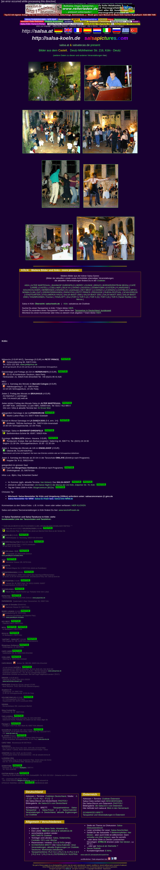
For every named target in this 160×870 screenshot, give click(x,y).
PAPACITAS (69, 292)
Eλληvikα (125, 32)
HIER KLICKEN (79, 505)
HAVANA (60, 290)
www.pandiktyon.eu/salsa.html (12, 555)
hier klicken (46, 482)
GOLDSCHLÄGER (31, 290)
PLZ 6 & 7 (37, 854)
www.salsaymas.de (54, 671)
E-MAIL (108, 850)
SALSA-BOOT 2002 (112, 294)
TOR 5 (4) (105, 297)
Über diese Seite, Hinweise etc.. (54, 828)
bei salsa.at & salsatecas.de (57, 831)
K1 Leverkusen (72, 290)
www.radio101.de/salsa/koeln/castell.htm (95, 855)
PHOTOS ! (63, 801)
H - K (39, 798)
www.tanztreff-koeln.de (69, 510)
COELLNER (55, 287)
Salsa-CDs (31, 3)
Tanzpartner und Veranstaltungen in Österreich (104, 815)
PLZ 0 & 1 (52, 852)
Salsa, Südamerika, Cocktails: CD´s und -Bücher (51, 839)
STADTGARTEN (32, 294)
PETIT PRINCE (83, 292)
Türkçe (133, 32)
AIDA (27, 285)
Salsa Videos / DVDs (42, 3)
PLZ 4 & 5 (74, 852)
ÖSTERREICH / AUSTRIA (66, 854)
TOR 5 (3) (94, 297)
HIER (70, 308)
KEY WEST (86, 290)
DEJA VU (66, 287)
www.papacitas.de (38, 598)
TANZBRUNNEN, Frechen (41, 297)
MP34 (133, 290)
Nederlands (97, 32)
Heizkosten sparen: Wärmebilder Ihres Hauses (117, 3)
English (68, 32)
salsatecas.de (81, 45)
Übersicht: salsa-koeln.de (47, 304)
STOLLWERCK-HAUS (52, 294)
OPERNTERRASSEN (52, 292)
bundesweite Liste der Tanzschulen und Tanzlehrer (26, 519)
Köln (66, 304)
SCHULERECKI (130, 292)
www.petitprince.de (28, 364)
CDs (55, 842)
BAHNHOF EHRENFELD (63, 285)
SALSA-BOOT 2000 (73, 294)
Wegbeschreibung (24, 780)
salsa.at (64, 45)
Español (87, 32)
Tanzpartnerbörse (39, 852)
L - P (44, 798)
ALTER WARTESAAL (40, 285)
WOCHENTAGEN (114, 801)
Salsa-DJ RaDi (42, 498)
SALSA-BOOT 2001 (92, 294)
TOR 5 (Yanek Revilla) (121, 297)
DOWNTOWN (98, 287)
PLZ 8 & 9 (47, 854)
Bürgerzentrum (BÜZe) (49, 487)
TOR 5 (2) (83, 297)
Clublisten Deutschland (55, 796)
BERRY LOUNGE (84, 285)
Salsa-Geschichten (119, 830)
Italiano (107, 32)
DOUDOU (85, 287)
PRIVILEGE (97, 292)
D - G (32, 798)
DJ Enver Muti (44, 408)
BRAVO (97, 285)
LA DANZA (98, 290)
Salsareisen (54, 3)
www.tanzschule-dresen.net (12, 681)
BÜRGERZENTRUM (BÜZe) (115, 285)
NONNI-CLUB (28, 292)
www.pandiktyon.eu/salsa (15, 617)
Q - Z (50, 798)
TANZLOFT (60, 297)
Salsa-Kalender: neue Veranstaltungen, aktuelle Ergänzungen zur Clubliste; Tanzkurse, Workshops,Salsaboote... (55, 847)
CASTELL (43, 287)
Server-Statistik (94, 848)
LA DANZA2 (110, 290)
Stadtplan (23, 768)
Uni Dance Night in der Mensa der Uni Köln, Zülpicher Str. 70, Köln (70, 485)
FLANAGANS (122, 287)
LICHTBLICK (123, 290)
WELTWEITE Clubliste (41, 835)
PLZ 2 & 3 (63, 852)
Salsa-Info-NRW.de (64, 498)
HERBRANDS (48, 290)
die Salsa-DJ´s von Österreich (108, 806)
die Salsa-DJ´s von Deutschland (52, 803)
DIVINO (76, 287)
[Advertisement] (80, 17)
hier (104, 55)
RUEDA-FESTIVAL (112, 292)
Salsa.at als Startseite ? (107, 846)
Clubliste (101, 280)
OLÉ (39, 292)
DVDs (62, 842)
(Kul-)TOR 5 (72, 297)
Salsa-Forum (48, 810)
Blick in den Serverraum (118, 808)
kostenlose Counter (94, 3)
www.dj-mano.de (12, 733)
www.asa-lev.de (43, 739)
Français (78, 32)
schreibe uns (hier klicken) (98, 837)
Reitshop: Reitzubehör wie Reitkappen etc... (73, 3)
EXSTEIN (110, 287)
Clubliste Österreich (111, 799)
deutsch (58, 32)
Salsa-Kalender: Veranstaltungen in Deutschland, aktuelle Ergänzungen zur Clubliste (51, 812)
